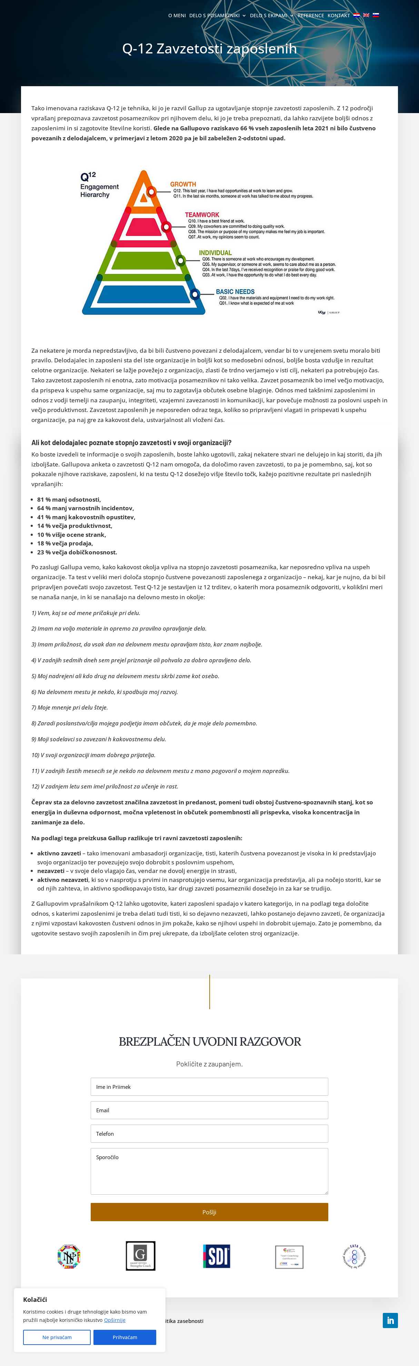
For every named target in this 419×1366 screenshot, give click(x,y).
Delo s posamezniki (214, 16)
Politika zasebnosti (180, 1320)
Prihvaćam (125, 1337)
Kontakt (339, 16)
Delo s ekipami (268, 16)
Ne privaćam (57, 1337)
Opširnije (115, 1320)
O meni (177, 16)
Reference (311, 16)
